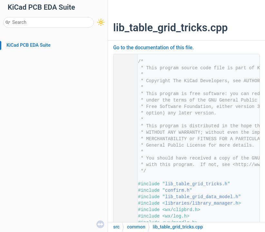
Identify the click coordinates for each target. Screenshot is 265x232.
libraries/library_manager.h (201, 203)
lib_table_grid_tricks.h (196, 184)
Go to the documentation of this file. (153, 48)
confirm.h (177, 190)
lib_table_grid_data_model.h (201, 196)
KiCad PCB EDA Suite (28, 45)
